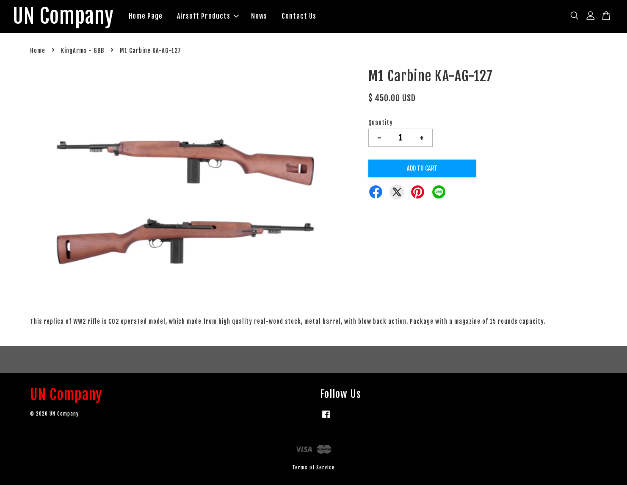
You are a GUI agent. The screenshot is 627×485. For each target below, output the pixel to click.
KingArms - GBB (82, 50)
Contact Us (299, 16)
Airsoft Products (208, 16)
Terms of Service (313, 467)
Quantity (380, 122)
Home (37, 50)
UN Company (63, 16)
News (259, 16)
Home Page (146, 16)
